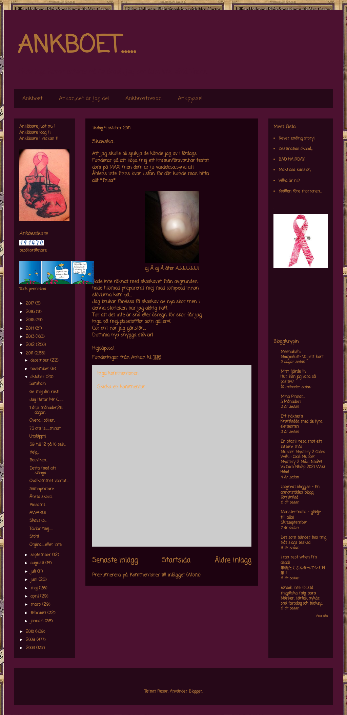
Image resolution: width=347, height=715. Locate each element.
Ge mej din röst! (44, 392)
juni (34, 580)
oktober (38, 377)
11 (49, 133)
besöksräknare (33, 251)
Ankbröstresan (143, 99)
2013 (31, 337)
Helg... (34, 453)
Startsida (176, 560)
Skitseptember (294, 523)
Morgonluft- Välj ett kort (302, 357)
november (40, 369)
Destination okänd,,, (295, 149)
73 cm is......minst (45, 429)
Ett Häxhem (292, 417)
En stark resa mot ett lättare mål (301, 444)
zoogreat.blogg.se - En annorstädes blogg (300, 490)
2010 (30, 632)
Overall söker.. (42, 421)
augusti (37, 563)
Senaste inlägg (115, 560)
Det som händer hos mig (303, 538)
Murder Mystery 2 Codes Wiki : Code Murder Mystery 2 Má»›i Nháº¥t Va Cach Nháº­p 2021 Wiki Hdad (303, 462)
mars (36, 605)
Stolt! (34, 537)
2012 (31, 345)
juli (33, 572)
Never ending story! (296, 138)
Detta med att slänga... (42, 470)
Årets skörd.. (41, 497)
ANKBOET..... (77, 46)
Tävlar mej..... (41, 529)
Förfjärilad (289, 498)
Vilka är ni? (289, 181)
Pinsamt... (38, 505)
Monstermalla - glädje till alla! (301, 515)
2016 (31, 312)
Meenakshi (291, 352)
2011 (30, 353)
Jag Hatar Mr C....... (46, 400)
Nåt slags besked (295, 543)
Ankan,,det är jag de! (84, 99)
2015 (31, 320)
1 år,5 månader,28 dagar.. (45, 410)
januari (37, 621)
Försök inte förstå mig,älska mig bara (298, 591)
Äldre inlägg (233, 560)
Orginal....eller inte (45, 545)
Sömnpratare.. (42, 489)
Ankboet (32, 99)
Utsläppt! (37, 437)
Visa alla (322, 616)
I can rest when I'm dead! (299, 560)
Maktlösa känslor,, (295, 170)
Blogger (195, 692)
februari (38, 613)
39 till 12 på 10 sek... (47, 445)
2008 (31, 648)
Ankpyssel (190, 99)
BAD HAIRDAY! (292, 160)
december (40, 361)
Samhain (37, 384)
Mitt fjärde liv (293, 372)
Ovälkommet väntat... (48, 481)
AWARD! (37, 513)
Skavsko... (37, 521)
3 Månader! (291, 402)
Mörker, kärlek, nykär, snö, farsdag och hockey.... (301, 601)
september (41, 555)
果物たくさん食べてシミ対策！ (303, 570)
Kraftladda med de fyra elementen (301, 424)
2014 (30, 329)
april (35, 596)
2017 (30, 303)
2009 (31, 640)
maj (34, 588)
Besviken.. (38, 460)
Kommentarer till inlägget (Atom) (165, 575)
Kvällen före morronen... (300, 191)
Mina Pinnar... (293, 397)
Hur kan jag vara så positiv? (298, 379)
